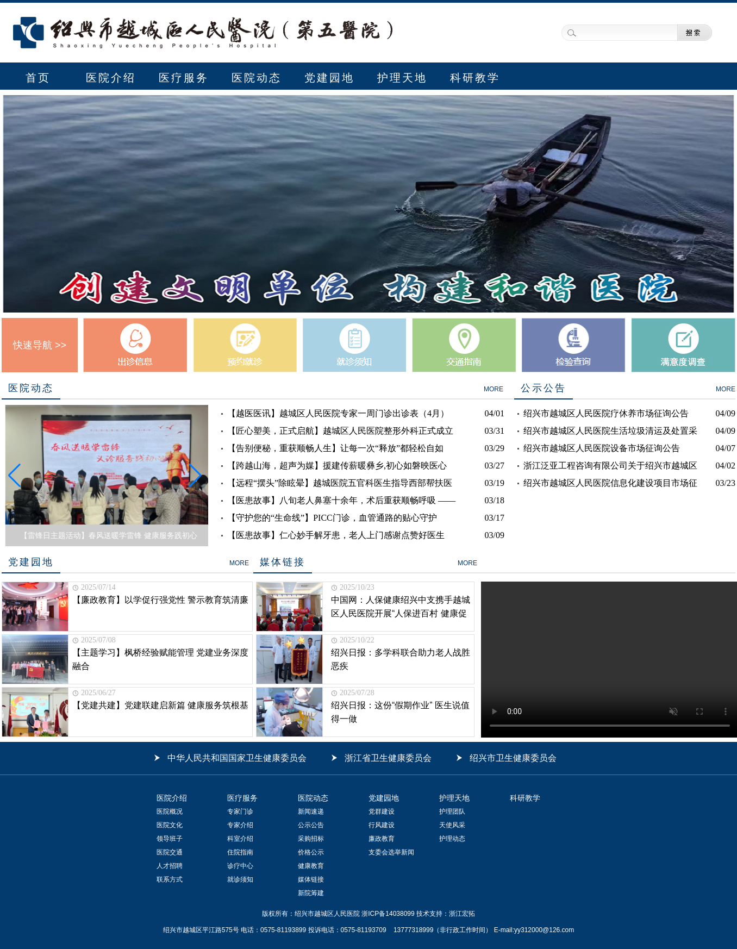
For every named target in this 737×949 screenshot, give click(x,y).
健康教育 (311, 866)
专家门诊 (240, 811)
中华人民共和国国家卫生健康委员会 (237, 758)
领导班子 (170, 838)
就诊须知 (240, 879)
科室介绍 (240, 838)
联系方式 (170, 879)
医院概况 (170, 811)
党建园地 (329, 78)
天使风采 (452, 825)
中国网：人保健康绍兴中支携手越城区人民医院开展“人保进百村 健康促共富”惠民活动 (400, 607)
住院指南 (240, 852)
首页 (38, 78)
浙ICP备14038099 (387, 913)
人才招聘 (170, 866)
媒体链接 (311, 879)
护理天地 (402, 78)
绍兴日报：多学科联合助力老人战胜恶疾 (400, 659)
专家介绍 (240, 825)
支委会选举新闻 (391, 852)
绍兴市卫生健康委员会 (513, 758)
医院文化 (170, 825)
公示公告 (311, 825)
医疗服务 (184, 78)
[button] (14, 476)
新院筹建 (311, 893)
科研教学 (475, 78)
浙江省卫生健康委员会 (388, 758)
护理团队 (452, 811)
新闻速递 (311, 811)
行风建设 (381, 825)
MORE (493, 389)
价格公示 (311, 852)
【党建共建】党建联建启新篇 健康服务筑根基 (160, 705)
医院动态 (257, 78)
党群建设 (381, 811)
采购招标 (311, 838)
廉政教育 (381, 838)
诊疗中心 (240, 866)
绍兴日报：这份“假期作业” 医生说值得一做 (400, 712)
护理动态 (452, 838)
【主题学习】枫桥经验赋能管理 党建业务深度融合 (160, 659)
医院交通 (170, 852)
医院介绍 (111, 78)
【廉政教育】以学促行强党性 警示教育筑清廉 (160, 599)
